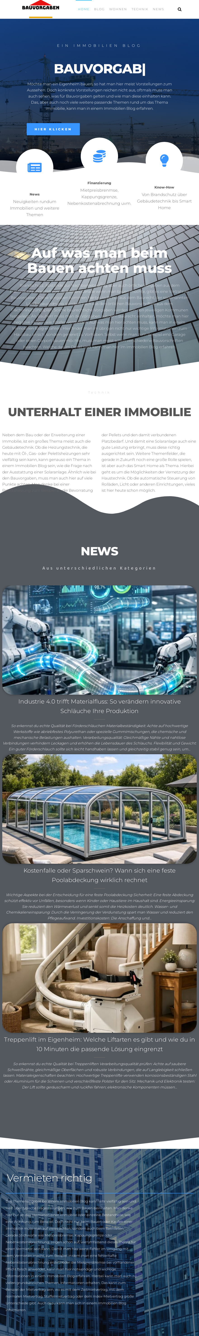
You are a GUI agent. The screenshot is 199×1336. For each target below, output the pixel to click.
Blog (99, 9)
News (158, 9)
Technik (140, 9)
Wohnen (118, 9)
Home (84, 9)
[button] (53, 129)
